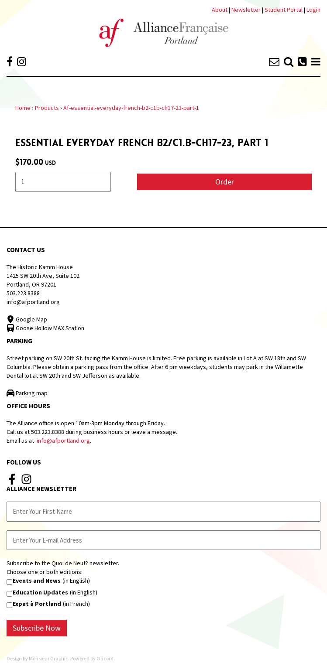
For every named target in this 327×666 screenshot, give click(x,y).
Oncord (105, 658)
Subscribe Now (37, 628)
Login (313, 10)
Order (224, 182)
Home (23, 108)
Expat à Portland (37, 604)
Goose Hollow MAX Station (45, 328)
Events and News (37, 580)
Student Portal (284, 10)
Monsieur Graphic (48, 658)
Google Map (27, 319)
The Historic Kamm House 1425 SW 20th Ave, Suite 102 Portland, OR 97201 (43, 275)
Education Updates (40, 592)
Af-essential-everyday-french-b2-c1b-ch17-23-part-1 (131, 108)
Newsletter (246, 10)
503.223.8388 (23, 293)
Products (47, 108)
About (219, 10)
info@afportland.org (33, 302)
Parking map (27, 393)
